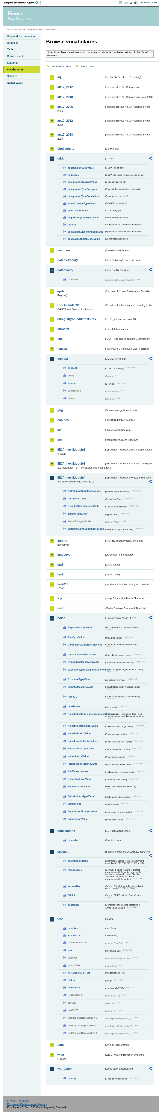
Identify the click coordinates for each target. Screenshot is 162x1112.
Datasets (12, 42)
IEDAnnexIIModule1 (71, 449)
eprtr (60, 291)
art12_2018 (65, 97)
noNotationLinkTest (79, 972)
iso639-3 (72, 696)
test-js (71, 980)
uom (60, 1044)
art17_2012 (65, 120)
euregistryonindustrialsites (76, 319)
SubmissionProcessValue (82, 811)
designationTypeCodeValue (83, 196)
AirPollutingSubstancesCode (84, 491)
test (60, 919)
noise (61, 618)
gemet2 (62, 358)
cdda (60, 158)
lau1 (60, 564)
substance (73, 904)
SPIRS (71, 895)
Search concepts (89, 66)
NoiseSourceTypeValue (81, 748)
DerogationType (77, 498)
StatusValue (74, 803)
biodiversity (65, 148)
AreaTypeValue (76, 637)
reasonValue (75, 870)
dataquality (65, 270)
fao (59, 338)
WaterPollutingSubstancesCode (86, 528)
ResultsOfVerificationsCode (83, 506)
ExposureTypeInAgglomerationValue (86, 669)
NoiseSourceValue (78, 756)
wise (60, 1054)
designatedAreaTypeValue (82, 182)
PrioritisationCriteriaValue (82, 763)
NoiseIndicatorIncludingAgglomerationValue (86, 714)
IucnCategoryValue (78, 210)
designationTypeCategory (82, 189)
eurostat (63, 329)
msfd (60, 608)
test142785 (74, 987)
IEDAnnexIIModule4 (71, 477)
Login (125, 2)
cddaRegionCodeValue (81, 167)
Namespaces (15, 82)
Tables (11, 49)
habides (63, 420)
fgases (62, 348)
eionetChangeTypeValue (81, 203)
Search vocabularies (61, 66)
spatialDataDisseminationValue (85, 231)
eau (70, 950)
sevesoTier (74, 886)
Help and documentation (21, 36)
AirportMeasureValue (80, 627)
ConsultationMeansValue (82, 654)
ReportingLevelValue (79, 779)
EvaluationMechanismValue (83, 662)
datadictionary (67, 260)
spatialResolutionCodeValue (84, 238)
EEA (22, 3)
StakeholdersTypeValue (81, 796)
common (63, 250)
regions (72, 224)
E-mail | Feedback (18, 1100)
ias (59, 430)
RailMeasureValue (78, 771)
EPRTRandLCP (68, 305)
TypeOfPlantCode (77, 513)
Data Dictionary (35, 29)
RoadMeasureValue (79, 786)
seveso (62, 851)
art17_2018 (65, 134)
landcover (64, 554)
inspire (62, 540)
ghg (60, 410)
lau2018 (62, 584)
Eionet (22, 29)
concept (72, 368)
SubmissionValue (77, 819)
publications (66, 830)
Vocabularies (15, 69)
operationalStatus (78, 861)
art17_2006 (65, 106)
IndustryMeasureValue (80, 687)
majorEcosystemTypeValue (83, 217)
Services (12, 76)
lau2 (60, 574)
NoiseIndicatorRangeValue (83, 725)
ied (59, 439)
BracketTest (74, 935)
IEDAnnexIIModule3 (71, 463)
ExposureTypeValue (79, 679)
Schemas (12, 62)
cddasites (73, 175)
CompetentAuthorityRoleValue (85, 644)
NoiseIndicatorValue (79, 733)
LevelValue (74, 706)
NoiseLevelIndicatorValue (82, 741)
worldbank (64, 1068)
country (72, 1078)
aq (59, 77)
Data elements (15, 56)
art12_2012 (65, 87)
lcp (59, 598)
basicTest (73, 928)
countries (73, 840)
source (71, 383)
